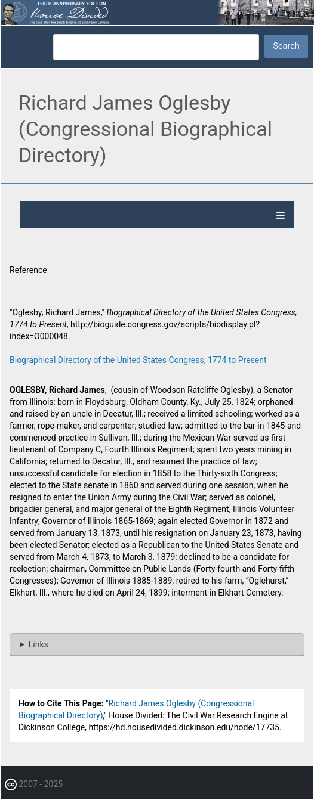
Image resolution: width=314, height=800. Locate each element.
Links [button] (38, 644)
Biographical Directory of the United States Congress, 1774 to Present (138, 360)
